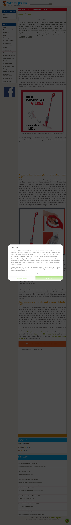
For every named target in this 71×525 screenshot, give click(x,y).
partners (22, 251)
